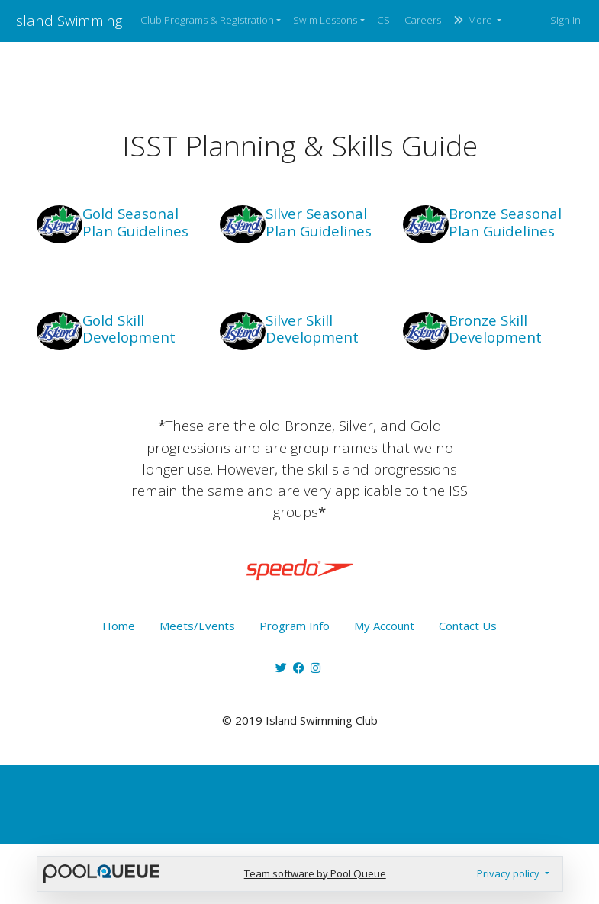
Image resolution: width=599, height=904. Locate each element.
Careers (422, 20)
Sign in (565, 20)
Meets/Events (197, 625)
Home (118, 625)
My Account (384, 625)
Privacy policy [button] (509, 873)
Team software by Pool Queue (315, 873)
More (473, 20)
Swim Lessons (325, 20)
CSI (384, 20)
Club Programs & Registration (207, 20)
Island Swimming (67, 20)
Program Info (294, 625)
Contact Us (468, 625)
